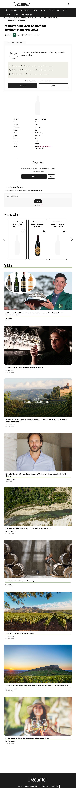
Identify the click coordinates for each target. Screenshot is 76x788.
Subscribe (13, 10)
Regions (43, 10)
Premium (35, 10)
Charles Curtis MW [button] (11, 689)
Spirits (65, 10)
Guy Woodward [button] (10, 479)
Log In (54, 85)
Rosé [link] (40, 18)
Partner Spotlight (27, 14)
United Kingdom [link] (24, 18)
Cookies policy (44, 786)
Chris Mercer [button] (9, 636)
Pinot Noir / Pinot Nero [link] (51, 18)
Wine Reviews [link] (13, 18)
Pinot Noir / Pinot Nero (44, 146)
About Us (20, 786)
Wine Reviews (24, 10)
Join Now (22, 85)
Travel (58, 10)
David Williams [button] (10, 741)
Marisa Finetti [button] (9, 370)
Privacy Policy (54, 786)
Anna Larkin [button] (9, 584)
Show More (38, 205)
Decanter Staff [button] (10, 425)
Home (5, 18)
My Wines (8, 35)
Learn (51, 10)
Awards (15, 14)
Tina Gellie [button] (8, 318)
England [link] (34, 18)
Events (7, 14)
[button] (15, 42)
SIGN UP (38, 201)
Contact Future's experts (31, 786)
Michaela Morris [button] (10, 532)
